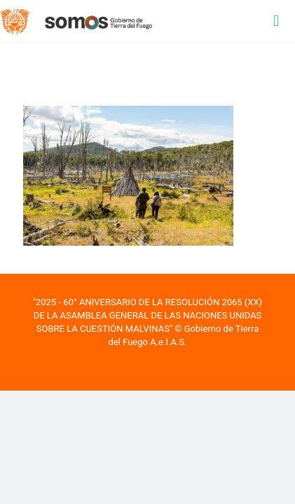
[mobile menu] (276, 21)
